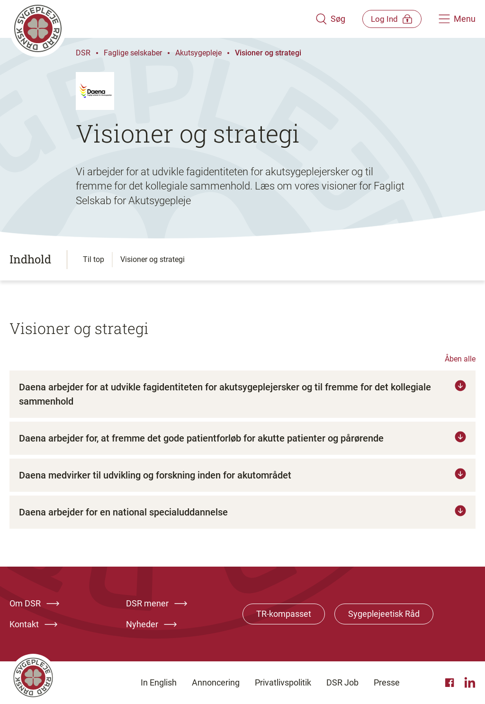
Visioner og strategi (268, 52)
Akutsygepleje (198, 52)
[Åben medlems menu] (388, 19)
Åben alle (460, 358)
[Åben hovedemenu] (457, 19)
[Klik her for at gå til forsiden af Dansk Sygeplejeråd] (158, 19)
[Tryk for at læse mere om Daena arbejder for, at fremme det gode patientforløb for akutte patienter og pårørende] (242, 438)
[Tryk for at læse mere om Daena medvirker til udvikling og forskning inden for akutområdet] (242, 475)
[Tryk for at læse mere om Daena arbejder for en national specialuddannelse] (242, 512)
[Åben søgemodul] (323, 19)
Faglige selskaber (133, 52)
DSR (83, 52)
